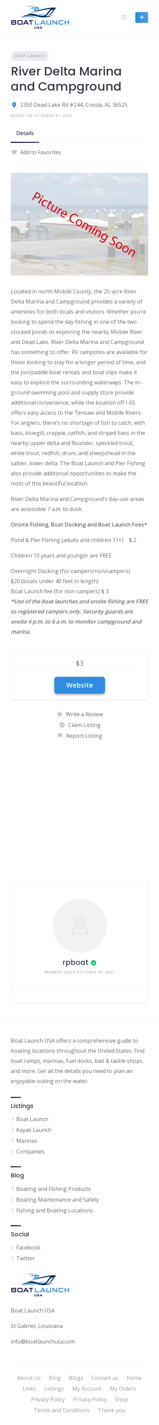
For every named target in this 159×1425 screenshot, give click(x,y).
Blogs (76, 1378)
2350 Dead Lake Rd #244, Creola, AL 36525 (74, 104)
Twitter (25, 1258)
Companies (30, 1151)
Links (29, 1388)
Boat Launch (30, 55)
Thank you (111, 1410)
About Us (29, 1378)
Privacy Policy (48, 1399)
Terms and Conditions (62, 1410)
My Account (87, 1388)
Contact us (104, 1378)
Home (134, 1378)
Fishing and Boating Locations (54, 1210)
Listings (54, 1388)
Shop (121, 1399)
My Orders (123, 1388)
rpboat (75, 962)
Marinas (26, 1140)
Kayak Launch (33, 1130)
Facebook (28, 1247)
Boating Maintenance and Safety (57, 1199)
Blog (55, 1378)
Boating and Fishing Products (53, 1189)
